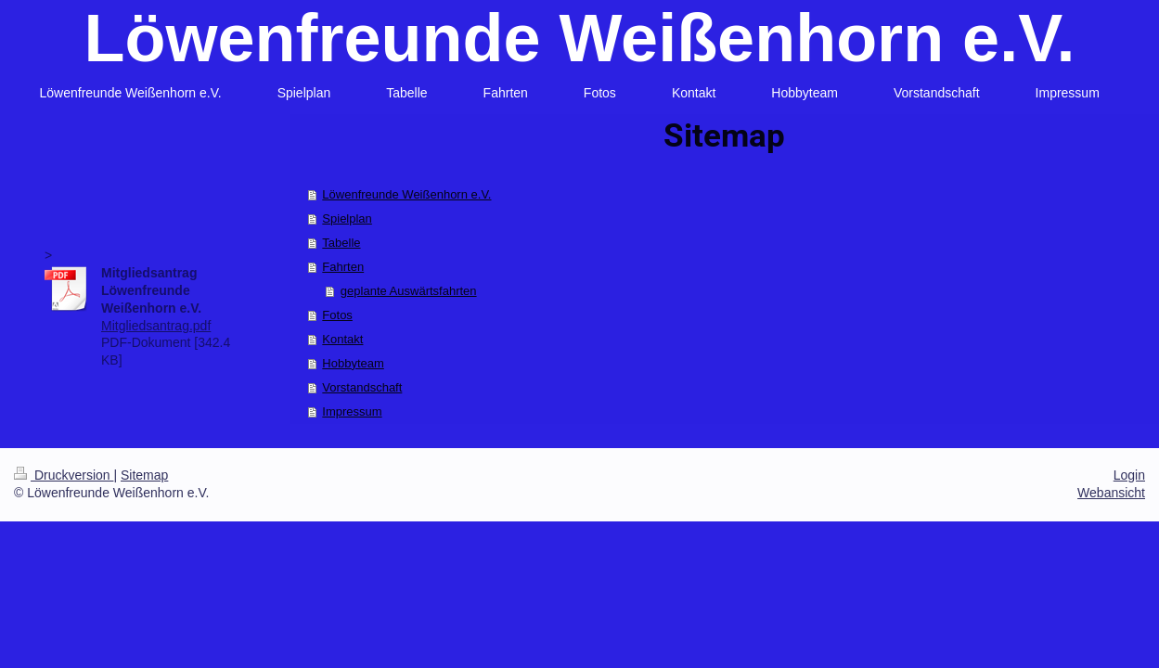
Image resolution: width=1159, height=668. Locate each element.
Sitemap (144, 475)
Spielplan (347, 218)
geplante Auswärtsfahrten (409, 291)
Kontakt (342, 339)
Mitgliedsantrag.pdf (156, 325)
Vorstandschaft (362, 387)
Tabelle (341, 243)
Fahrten (343, 267)
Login (1129, 475)
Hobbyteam (352, 363)
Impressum (351, 411)
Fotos (337, 315)
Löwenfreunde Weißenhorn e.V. (579, 38)
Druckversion (63, 475)
